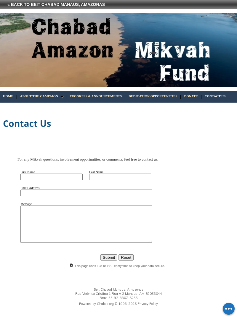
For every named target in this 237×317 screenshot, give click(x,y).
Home (8, 96)
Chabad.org (105, 304)
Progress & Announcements (96, 96)
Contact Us (215, 96)
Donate (191, 96)
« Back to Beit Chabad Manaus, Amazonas (56, 4)
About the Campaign (39, 96)
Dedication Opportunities (153, 96)
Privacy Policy (147, 304)
